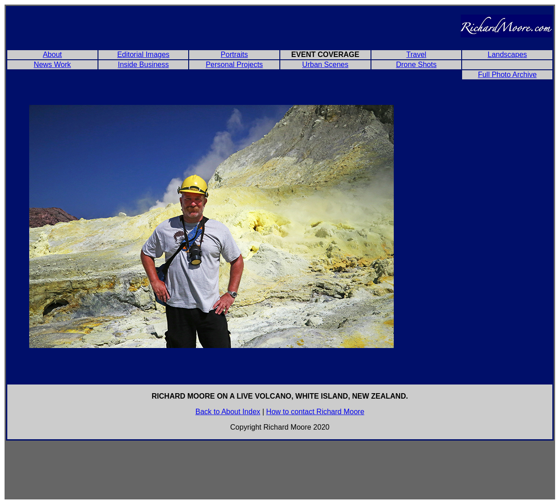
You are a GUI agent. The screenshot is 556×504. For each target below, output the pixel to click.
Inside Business (143, 64)
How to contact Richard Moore (315, 412)
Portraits (234, 54)
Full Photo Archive (507, 74)
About (52, 54)
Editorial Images (143, 54)
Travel (417, 54)
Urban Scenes (325, 64)
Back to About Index (228, 412)
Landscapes (507, 54)
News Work (52, 64)
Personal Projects (234, 64)
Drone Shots (416, 64)
